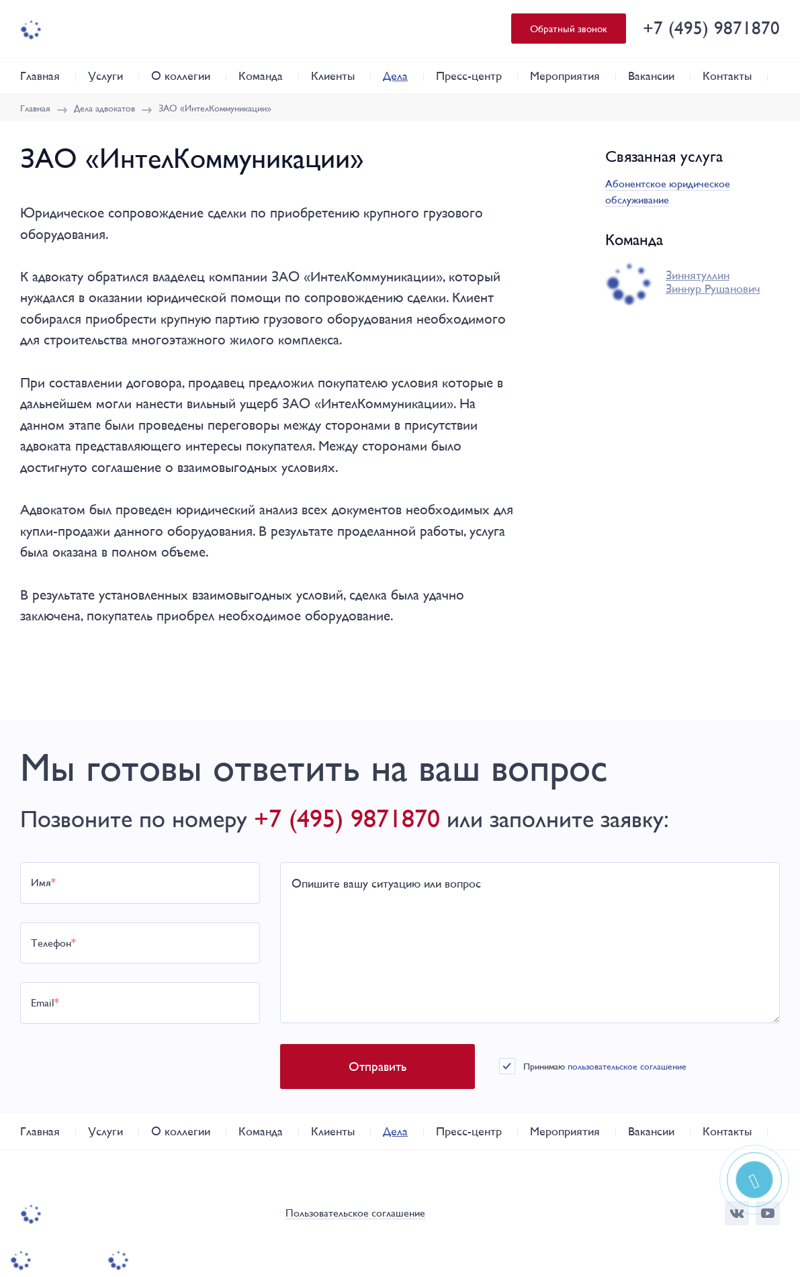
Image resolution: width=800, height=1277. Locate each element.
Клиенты (333, 75)
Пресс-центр (469, 75)
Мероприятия (565, 75)
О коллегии (180, 75)
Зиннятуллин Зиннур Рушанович (713, 282)
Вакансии (651, 75)
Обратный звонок (568, 28)
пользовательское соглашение (627, 1066)
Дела (395, 75)
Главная (40, 75)
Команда (260, 75)
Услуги (105, 75)
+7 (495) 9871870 (711, 27)
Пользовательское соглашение (355, 1213)
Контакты (727, 75)
